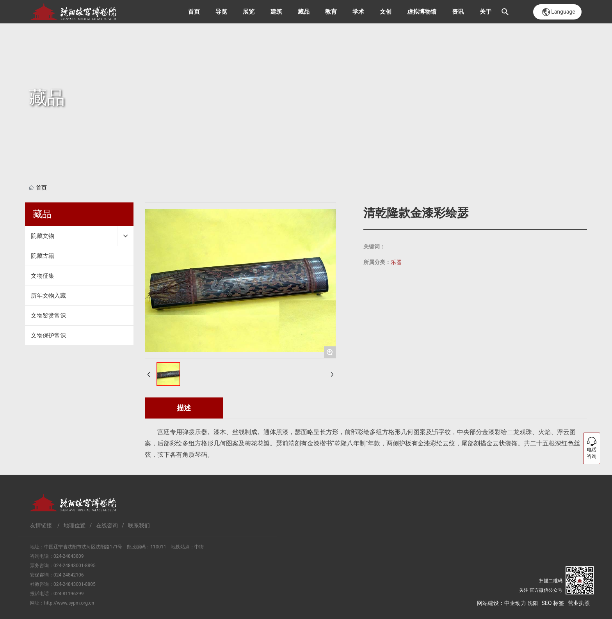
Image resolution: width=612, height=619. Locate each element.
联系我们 (139, 525)
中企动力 (515, 603)
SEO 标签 (553, 603)
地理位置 (74, 525)
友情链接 (41, 525)
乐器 (396, 262)
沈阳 (533, 603)
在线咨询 (107, 525)
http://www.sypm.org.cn (69, 603)
